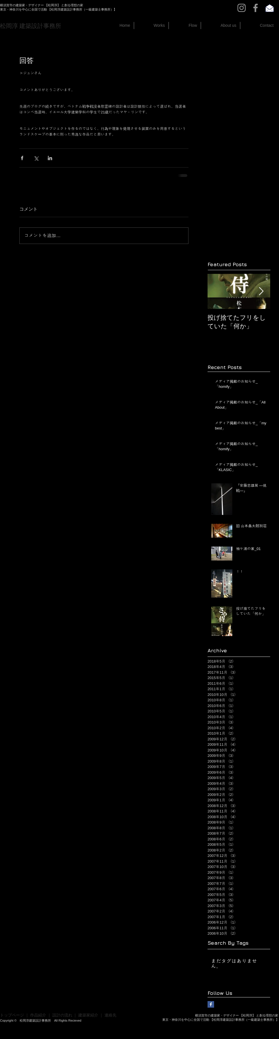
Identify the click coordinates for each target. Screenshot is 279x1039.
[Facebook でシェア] (22, 158)
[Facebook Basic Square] (211, 1004)
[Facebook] (255, 7)
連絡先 (110, 1015)
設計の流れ (62, 1015)
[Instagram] (241, 7)
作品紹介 (38, 1015)
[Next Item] (261, 291)
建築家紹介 (88, 1015)
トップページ (12, 1015)
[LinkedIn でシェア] (50, 158)
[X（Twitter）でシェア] (36, 158)
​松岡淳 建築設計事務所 (30, 25)
